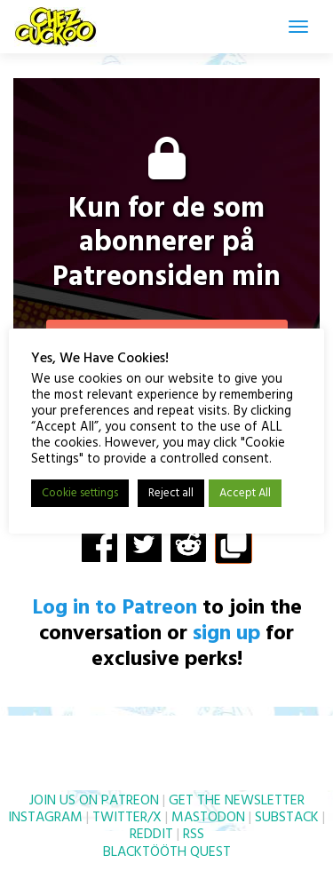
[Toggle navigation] (298, 26)
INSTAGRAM (45, 817)
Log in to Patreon (114, 608)
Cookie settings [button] (80, 493)
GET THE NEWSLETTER (237, 800)
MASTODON (208, 817)
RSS (193, 834)
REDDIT (151, 834)
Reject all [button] (171, 493)
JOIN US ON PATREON (94, 800)
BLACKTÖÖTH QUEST (167, 852)
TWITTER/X (127, 817)
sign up (226, 634)
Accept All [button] (245, 493)
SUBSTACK (287, 817)
